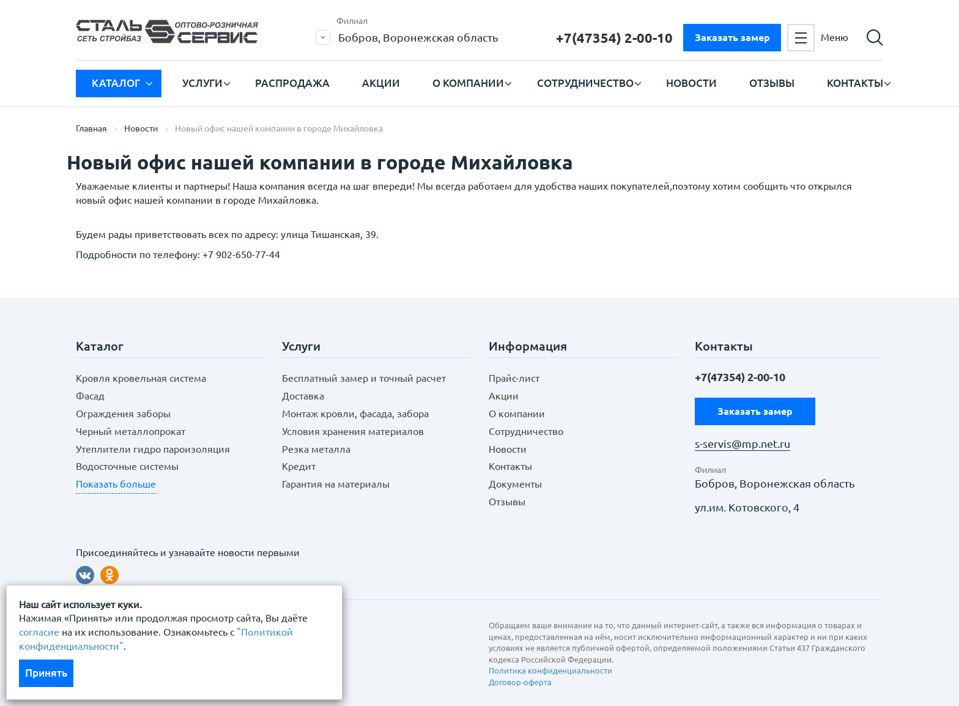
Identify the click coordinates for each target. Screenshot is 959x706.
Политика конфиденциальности (550, 670)
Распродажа (292, 83)
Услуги (202, 83)
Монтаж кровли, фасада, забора (355, 413)
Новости (691, 83)
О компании (468, 83)
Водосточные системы (127, 466)
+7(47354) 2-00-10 (614, 37)
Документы (515, 483)
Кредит (299, 466)
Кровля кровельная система (141, 378)
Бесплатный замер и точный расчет (364, 378)
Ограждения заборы (123, 413)
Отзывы (771, 83)
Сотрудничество (585, 83)
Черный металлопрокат (130, 431)
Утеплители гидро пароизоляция (153, 449)
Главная (91, 128)
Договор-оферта (520, 682)
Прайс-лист (514, 378)
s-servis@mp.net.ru (742, 444)
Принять (46, 672)
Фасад (90, 395)
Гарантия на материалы (336, 483)
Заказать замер (732, 37)
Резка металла (316, 449)
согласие (39, 631)
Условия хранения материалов (353, 431)
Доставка (303, 395)
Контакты (855, 83)
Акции (381, 83)
